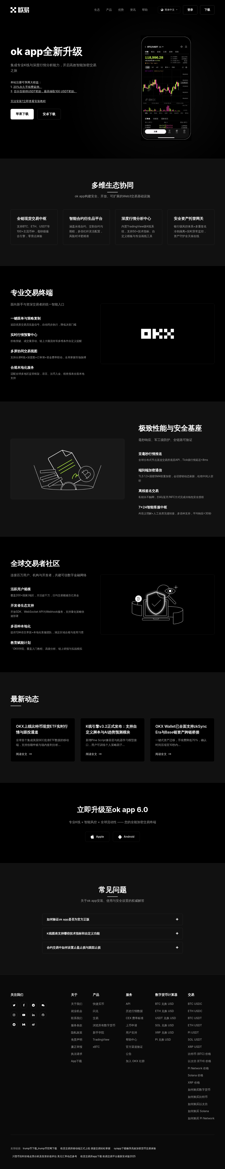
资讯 (133, 9)
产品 (109, 9)
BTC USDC (195, 1004)
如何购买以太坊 (198, 1104)
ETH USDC (195, 1011)
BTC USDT (195, 1018)
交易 (95, 1018)
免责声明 (76, 1039)
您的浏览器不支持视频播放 (166, 88)
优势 (121, 9)
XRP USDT (195, 1047)
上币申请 (131, 1025)
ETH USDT (195, 1025)
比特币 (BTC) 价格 (199, 1054)
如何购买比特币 (198, 1097)
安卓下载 (49, 114)
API (128, 1004)
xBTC (96, 1047)
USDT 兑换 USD (165, 1018)
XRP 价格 (194, 1082)
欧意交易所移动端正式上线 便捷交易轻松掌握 (85, 1148)
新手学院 (98, 1032)
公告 (128, 1054)
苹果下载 (22, 114)
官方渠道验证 (134, 1047)
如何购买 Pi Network (201, 1118)
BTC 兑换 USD (164, 1004)
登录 (190, 9)
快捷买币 (98, 1004)
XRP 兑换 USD (164, 1032)
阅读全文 (24, 754)
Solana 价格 (195, 1075)
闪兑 (95, 1011)
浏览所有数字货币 (104, 1025)
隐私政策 (76, 1032)
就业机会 (76, 1011)
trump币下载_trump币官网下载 (40, 1148)
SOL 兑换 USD (164, 1025)
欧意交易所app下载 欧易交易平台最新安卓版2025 (108, 1156)
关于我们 (76, 1004)
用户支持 (131, 1032)
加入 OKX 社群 (135, 1061)
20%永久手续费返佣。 (27, 87)
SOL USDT (195, 1039)
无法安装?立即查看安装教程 (28, 101)
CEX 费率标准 (135, 1018)
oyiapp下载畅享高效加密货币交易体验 (135, 1148)
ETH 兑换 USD (164, 1011)
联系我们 (76, 1018)
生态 (97, 9)
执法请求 (76, 1054)
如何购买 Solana (198, 1111)
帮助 (145, 9)
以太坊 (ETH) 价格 (199, 1061)
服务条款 (76, 1025)
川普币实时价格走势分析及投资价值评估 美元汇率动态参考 (44, 1156)
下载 (207, 9)
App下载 (76, 1061)
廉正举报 (76, 1047)
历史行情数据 (134, 1011)
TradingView (101, 1039)
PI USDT (193, 1032)
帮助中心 (131, 1039)
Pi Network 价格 (198, 1068)
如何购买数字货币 (199, 1089)
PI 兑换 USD (163, 1039)
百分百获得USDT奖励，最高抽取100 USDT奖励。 (45, 91)
